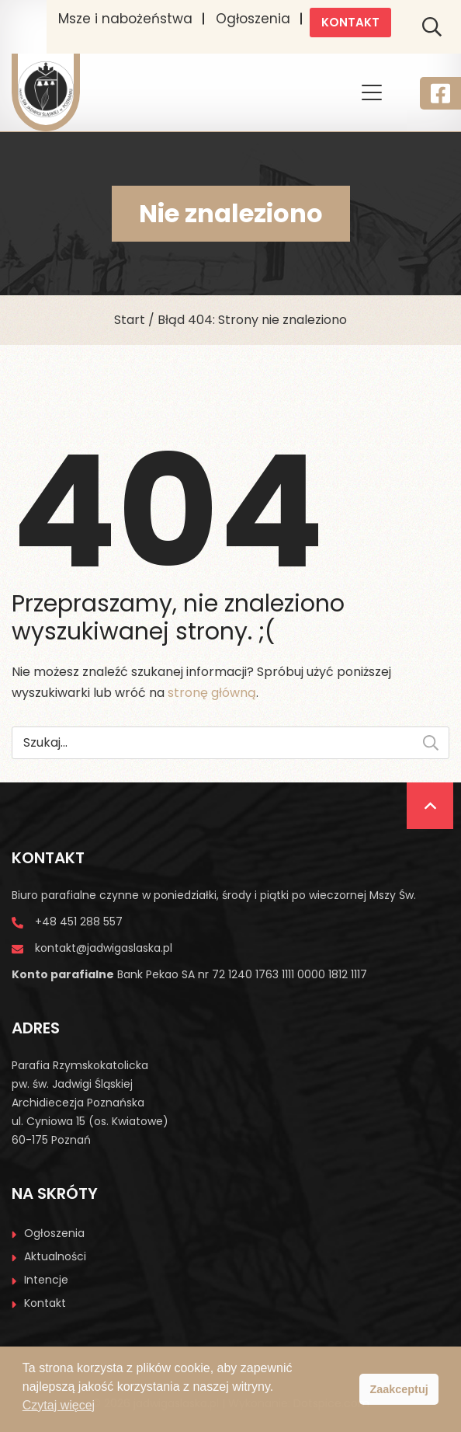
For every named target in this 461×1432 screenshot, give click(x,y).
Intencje (46, 1279)
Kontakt (350, 22)
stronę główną (212, 693)
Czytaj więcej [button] (59, 1405)
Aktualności (55, 1256)
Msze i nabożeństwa (125, 18)
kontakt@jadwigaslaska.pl (103, 948)
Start (129, 320)
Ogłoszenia (253, 18)
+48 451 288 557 (79, 921)
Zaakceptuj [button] (399, 1389)
